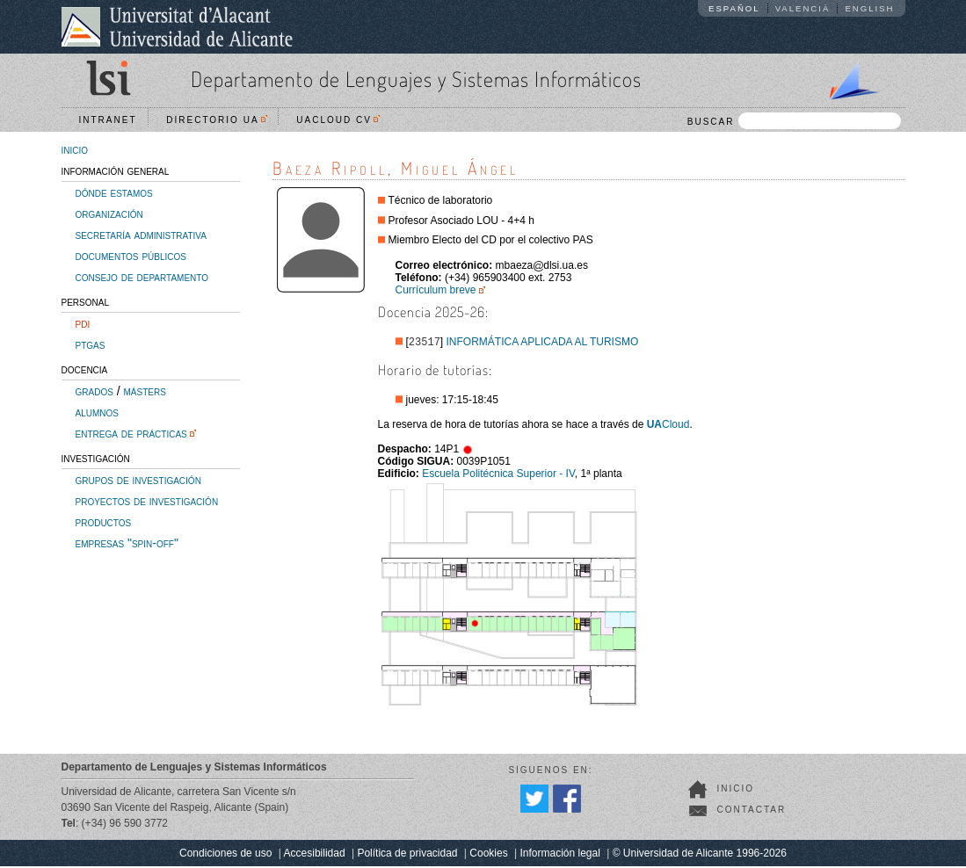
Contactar (752, 811)
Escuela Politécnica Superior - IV (498, 475)
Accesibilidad (314, 855)
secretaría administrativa (141, 235)
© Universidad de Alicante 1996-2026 (700, 855)
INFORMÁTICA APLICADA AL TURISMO (543, 343)
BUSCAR (794, 120)
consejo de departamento (142, 277)
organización (109, 213)
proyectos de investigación (147, 501)
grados (94, 391)
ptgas (90, 344)
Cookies (488, 855)
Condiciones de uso (225, 855)
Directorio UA (216, 120)
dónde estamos (114, 192)
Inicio (736, 790)
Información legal (559, 855)
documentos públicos (131, 256)
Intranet (108, 120)
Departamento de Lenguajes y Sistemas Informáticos (416, 78)
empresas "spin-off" (127, 543)
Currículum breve (436, 290)
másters (145, 391)
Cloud (668, 426)
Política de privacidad (407, 855)
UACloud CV (338, 120)
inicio (75, 149)
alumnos (97, 412)
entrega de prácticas (131, 433)
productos (104, 522)
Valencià (803, 8)
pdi (83, 323)
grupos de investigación (138, 480)
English (869, 8)
